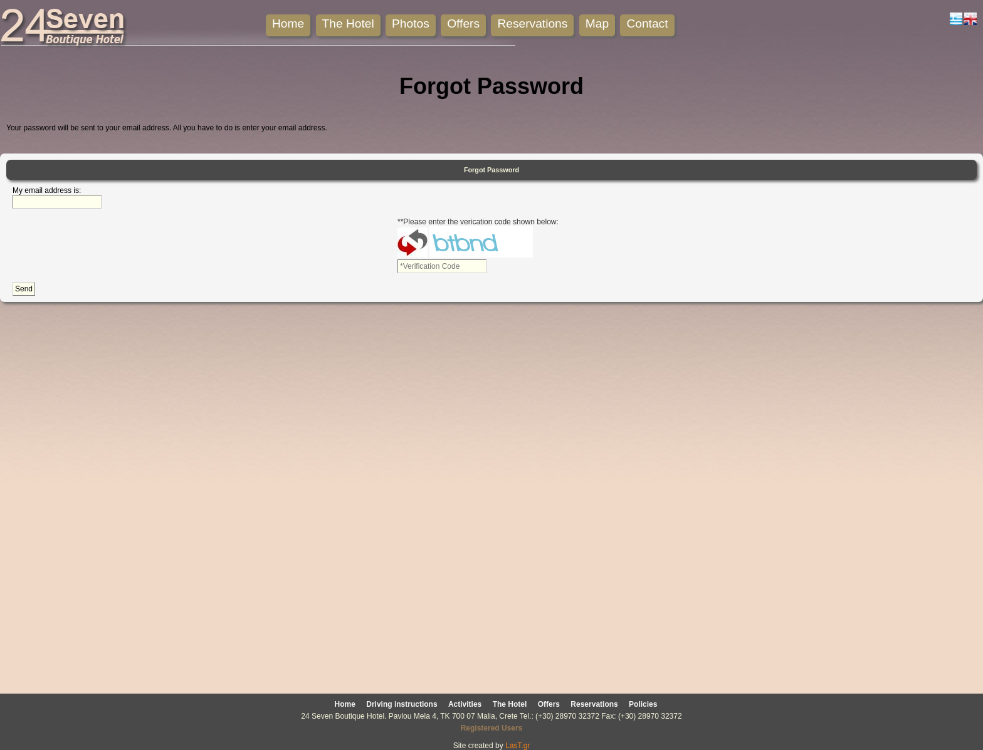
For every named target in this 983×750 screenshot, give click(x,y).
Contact (647, 23)
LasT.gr (517, 745)
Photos (410, 23)
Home (288, 23)
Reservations (532, 23)
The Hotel (348, 23)
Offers (463, 23)
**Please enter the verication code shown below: (478, 221)
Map (597, 23)
